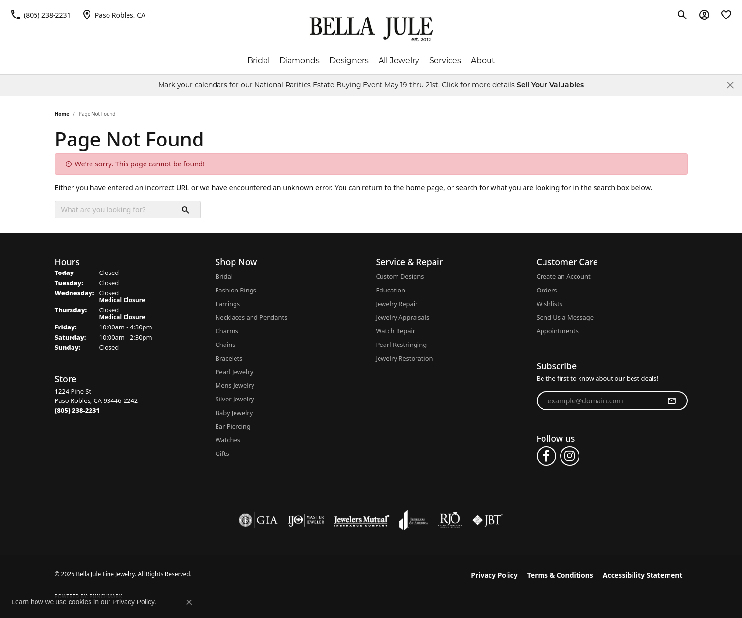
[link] (40, 14)
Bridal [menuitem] (224, 276)
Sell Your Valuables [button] (550, 85)
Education (391, 290)
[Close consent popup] (189, 602)
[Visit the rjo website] (450, 520)
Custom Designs (400, 276)
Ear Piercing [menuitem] (233, 426)
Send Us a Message (565, 317)
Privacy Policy (494, 575)
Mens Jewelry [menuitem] (235, 385)
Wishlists (549, 303)
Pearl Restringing (401, 344)
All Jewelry (399, 60)
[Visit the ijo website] (306, 520)
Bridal (258, 60)
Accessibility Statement (643, 575)
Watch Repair (396, 331)
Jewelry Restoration (404, 358)
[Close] (730, 85)
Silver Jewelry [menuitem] (235, 399)
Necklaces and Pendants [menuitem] (252, 317)
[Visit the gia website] (258, 520)
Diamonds (299, 60)
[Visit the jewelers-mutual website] (362, 520)
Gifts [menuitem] (222, 453)
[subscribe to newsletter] (671, 401)
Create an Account (564, 276)
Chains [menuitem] (225, 344)
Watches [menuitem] (228, 440)
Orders (547, 290)
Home (62, 113)
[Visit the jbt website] (487, 520)
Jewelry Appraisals (403, 317)
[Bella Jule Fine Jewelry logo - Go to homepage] (371, 29)
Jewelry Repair (397, 303)
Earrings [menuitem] (228, 303)
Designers (349, 60)
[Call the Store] (77, 410)
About (483, 60)
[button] (682, 14)
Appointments (558, 331)
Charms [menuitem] (227, 331)
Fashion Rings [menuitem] (236, 290)
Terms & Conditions (560, 575)
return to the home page (402, 187)
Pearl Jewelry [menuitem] (234, 371)
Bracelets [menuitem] (229, 358)
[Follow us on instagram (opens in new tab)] (569, 456)
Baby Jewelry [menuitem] (234, 412)
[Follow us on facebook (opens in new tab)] (546, 456)
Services (445, 60)
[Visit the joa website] (413, 520)
